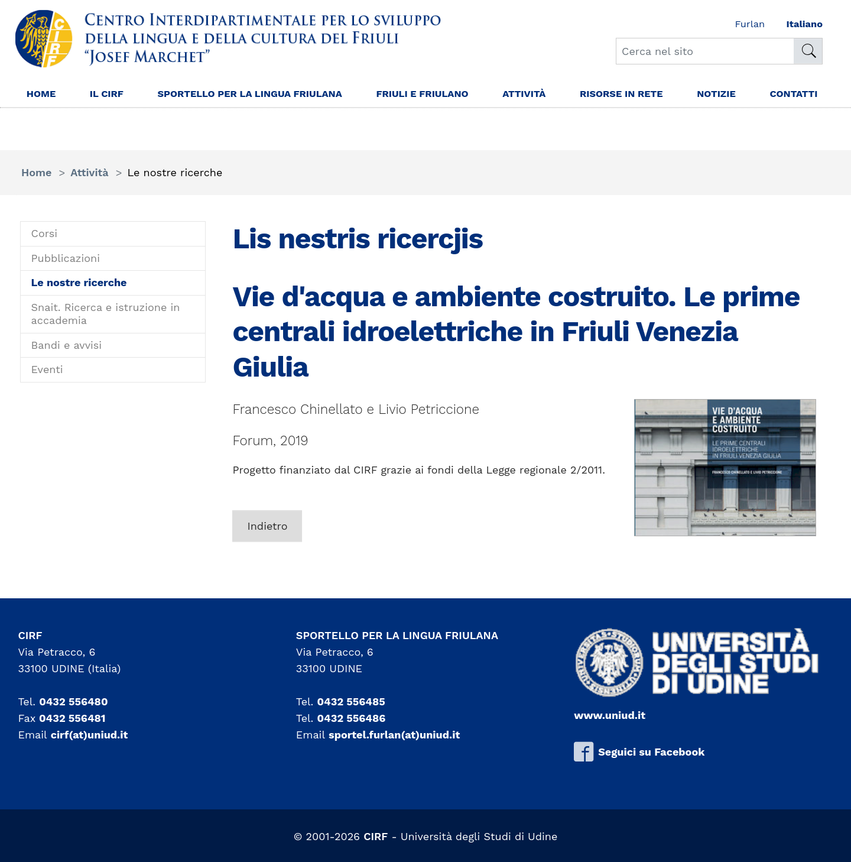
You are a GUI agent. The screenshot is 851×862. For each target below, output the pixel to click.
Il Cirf (111, 95)
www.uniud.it (609, 715)
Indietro (267, 526)
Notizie (727, 95)
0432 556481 (72, 718)
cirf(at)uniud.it (89, 734)
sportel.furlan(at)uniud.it (394, 734)
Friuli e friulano (414, 95)
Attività (522, 95)
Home (43, 95)
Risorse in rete (626, 95)
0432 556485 (351, 701)
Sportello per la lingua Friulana (237, 103)
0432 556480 (73, 701)
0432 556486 (351, 718)
